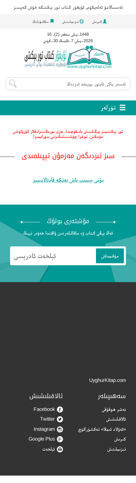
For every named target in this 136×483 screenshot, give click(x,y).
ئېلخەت (52, 449)
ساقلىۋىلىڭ (43, 21)
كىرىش (99, 21)
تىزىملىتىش (73, 21)
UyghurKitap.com (107, 380)
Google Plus (46, 439)
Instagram (48, 429)
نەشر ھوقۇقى (114, 409)
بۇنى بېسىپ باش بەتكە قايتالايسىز (68, 179)
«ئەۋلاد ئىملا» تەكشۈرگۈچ (102, 429)
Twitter (51, 419)
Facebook (48, 409)
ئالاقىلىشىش (116, 419)
